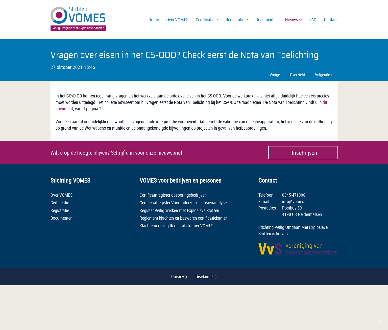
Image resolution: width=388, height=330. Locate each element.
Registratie (59, 210)
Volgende (324, 74)
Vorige (273, 74)
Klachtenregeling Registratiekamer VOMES (176, 226)
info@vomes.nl (295, 201)
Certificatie (59, 203)
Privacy (177, 277)
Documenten (61, 218)
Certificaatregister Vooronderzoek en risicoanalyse (183, 203)
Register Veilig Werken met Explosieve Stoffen (179, 210)
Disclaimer (204, 277)
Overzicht (297, 74)
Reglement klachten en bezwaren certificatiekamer (183, 218)
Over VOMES (61, 195)
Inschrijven (304, 153)
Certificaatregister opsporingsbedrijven (173, 195)
